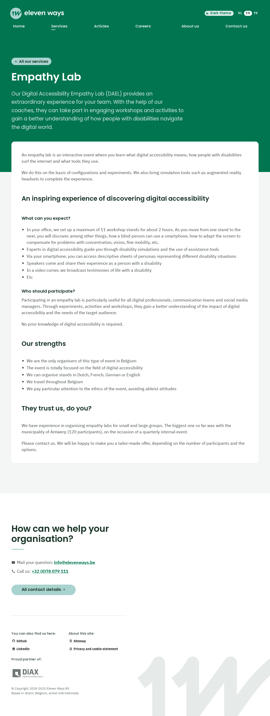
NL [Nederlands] (240, 13)
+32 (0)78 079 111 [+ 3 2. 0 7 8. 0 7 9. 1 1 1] (50, 571)
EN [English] (248, 13)
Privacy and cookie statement (93, 649)
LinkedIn (21, 649)
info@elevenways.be (74, 562)
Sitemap (77, 641)
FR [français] (256, 13)
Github (19, 641)
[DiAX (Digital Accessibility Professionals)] (27, 674)
